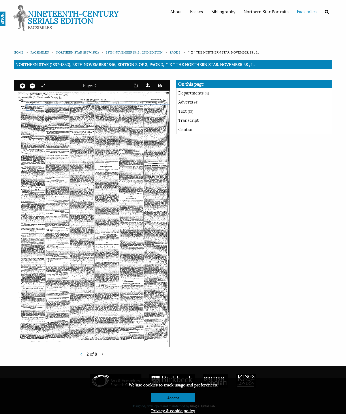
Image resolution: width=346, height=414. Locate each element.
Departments (193, 92)
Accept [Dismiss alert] (173, 397)
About (176, 11)
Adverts (188, 101)
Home (18, 52)
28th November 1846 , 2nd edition (134, 52)
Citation (186, 129)
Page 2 (175, 52)
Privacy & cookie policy (173, 410)
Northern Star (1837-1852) (77, 52)
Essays (196, 11)
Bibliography (223, 11)
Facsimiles (307, 11)
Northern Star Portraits (266, 11)
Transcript (188, 119)
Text (185, 110)
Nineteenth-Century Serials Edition (73, 16)
